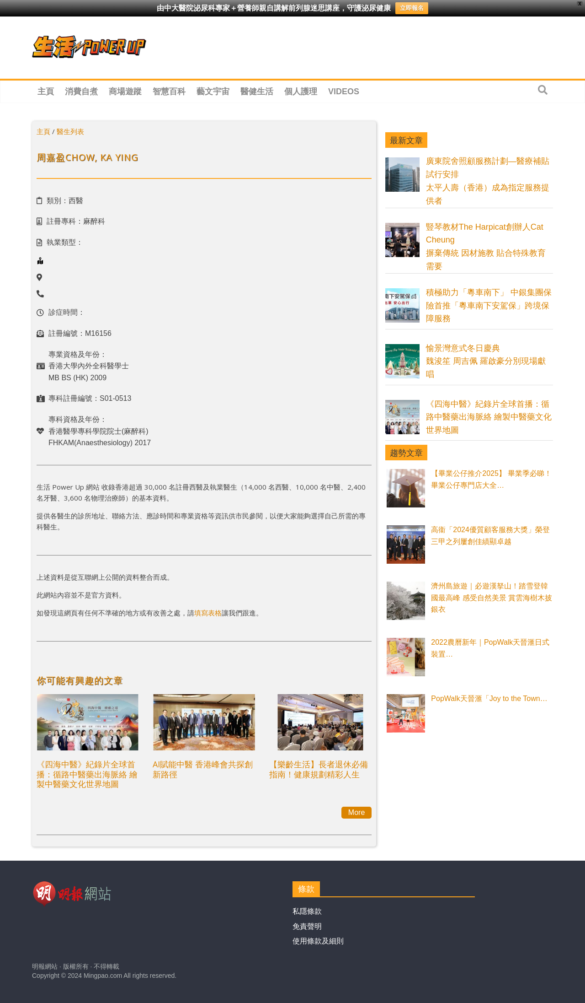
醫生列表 (70, 131)
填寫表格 (208, 612)
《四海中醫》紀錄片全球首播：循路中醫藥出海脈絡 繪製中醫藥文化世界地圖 (87, 774)
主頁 (45, 91)
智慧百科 (169, 91)
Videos (343, 91)
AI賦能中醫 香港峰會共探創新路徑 (203, 769)
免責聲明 (307, 926)
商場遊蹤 (125, 91)
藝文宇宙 (213, 91)
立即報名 (412, 8)
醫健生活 (256, 91)
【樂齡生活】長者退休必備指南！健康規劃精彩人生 (318, 769)
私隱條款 (307, 911)
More (356, 812)
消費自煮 (81, 91)
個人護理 (300, 91)
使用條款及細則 (318, 941)
